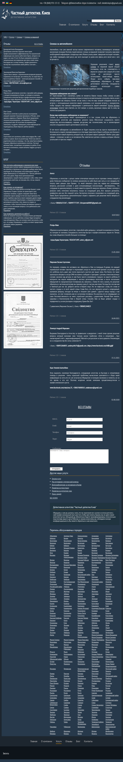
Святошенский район (112, 698)
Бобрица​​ (66, 548)
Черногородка (110, 727)
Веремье (66, 563)
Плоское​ (108, 676)
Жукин (108, 594)
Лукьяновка (109, 633)
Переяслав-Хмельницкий (96, 667)
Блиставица (109, 546)
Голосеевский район (84, 577)
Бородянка (109, 550)
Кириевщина (68, 611)
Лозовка (66, 633)
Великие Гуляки (82, 560)
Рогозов (108, 688)
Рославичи (67, 693)
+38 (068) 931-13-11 (51, 3)
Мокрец (80, 650)
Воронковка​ (109, 567)
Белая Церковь (82, 543)
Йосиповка (81, 604)
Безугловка (53, 543)
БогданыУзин (96, 548)
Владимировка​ (96, 565)
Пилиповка (95, 674)
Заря (93, 599)
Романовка (95, 691)
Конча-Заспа (82, 616)
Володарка (109, 565)
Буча (51, 555)
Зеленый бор (82, 601)
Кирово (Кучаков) (83, 611)
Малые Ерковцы (111, 642)
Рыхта (79, 695)
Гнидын (108, 575)
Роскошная (53, 693)
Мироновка (81, 647)
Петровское (67, 671)
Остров (52, 664)
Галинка (52, 572)
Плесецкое (95, 676)
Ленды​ (108, 625)
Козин (107, 613)
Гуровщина (109, 582)
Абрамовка (53, 538)
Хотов (79, 722)
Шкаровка (67, 734)
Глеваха (108, 572)
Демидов (108, 584)
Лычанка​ (53, 635)
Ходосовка (67, 722)
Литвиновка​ (95, 630)
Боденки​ (52, 550)
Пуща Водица (54, 686)
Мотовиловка (110, 650)
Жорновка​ (95, 594)
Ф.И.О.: (55, 419)
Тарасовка (81, 712)
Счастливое (53, 712)
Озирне (80, 662)
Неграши (94, 654)
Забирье (66, 596)
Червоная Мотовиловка (82, 725)
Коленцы (53, 616)
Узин (79, 717)
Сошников (67, 705)
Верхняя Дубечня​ (83, 563)
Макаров (66, 637)
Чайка (66, 724)
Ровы (93, 688)
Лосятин (80, 633)
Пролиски (67, 683)
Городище (95, 579)
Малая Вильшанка (111, 637)
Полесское (67, 681)
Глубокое (52, 575)
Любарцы (67, 635)
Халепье (108, 720)
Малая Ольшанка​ (97, 640)
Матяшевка (95, 645)
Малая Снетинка (111, 640)
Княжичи (108, 611)
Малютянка (53, 645)
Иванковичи (54, 604)
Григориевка (81, 582)
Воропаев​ (67, 570)
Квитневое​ (81, 608)
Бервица (108, 543)
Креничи (52, 623)
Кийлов (52, 611)
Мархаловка (82, 645)
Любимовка (95, 635)
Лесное (80, 628)
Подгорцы (81, 679)
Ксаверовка (109, 623)
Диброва (66, 589)
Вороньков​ (53, 570)
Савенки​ (94, 695)
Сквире (52, 703)
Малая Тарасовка (83, 642)
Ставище (80, 705)
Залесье (80, 599)
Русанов (108, 693)
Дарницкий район (97, 584)
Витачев (52, 565)
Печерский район (111, 671)
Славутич (80, 703)
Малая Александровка (82, 638)
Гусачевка (53, 584)
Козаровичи (81, 613)
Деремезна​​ (95, 587)
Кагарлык (95, 604)
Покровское (53, 681)
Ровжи (80, 688)
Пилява (52, 676)
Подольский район (111, 679)
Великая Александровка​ (68, 559)
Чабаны (52, 724)
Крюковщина (96, 623)
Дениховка (53, 587)
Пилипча (108, 674)
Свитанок (80, 698)
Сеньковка (81, 700)
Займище (67, 599)
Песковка (53, 671)
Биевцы (94, 546)
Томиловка (109, 715)
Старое (80, 708)
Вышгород (81, 570)
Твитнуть (6, 756)
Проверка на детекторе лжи (62, 493)
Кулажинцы (53, 625)
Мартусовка (67, 645)
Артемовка (109, 538)
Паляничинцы (68, 664)
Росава (108, 691)
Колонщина (67, 616)
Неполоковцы (68, 657)
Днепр (94, 589)
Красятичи (95, 621)
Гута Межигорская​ (83, 584)
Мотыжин (81, 652)
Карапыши (109, 606)
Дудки (93, 592)
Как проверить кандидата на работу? (17, 213)
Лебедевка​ (81, 625)
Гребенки (66, 582)
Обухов (66, 662)
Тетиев (80, 715)
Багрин (66, 541)
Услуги (85, 24)
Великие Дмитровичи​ (98, 560)
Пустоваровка (96, 683)
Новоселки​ (81, 659)
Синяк (93, 700)
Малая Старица (54, 642)
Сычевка (66, 712)
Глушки (66, 575)
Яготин (80, 736)
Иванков (108, 601)
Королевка (81, 618)
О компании (74, 24)
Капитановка (82, 606)
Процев (80, 683)
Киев (107, 608)
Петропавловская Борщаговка (83, 672)
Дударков (81, 592)
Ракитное (80, 686)
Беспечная (81, 546)
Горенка (66, 579)
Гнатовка (80, 575)
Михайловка (54, 650)
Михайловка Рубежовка (68, 651)
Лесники (66, 628)
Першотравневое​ (111, 669)
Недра (108, 654)
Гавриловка (95, 570)
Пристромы (53, 683)
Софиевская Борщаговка (54, 706)
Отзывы (93, 24)
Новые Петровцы (111, 659)
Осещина (108, 662)
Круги (65, 623)
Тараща (108, 712)
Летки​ (107, 628)
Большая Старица (69, 550)
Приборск (109, 681)
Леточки (52, 630)
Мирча (108, 647)
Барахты (80, 541)
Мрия (107, 652)
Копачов (108, 616)
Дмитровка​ (81, 589)
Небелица (81, 654)
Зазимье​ (52, 599)
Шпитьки (80, 734)
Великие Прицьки (111, 560)
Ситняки (108, 700)
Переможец (81, 666)
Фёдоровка (67, 720)
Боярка (80, 553)
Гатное (66, 572)
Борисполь (81, 550)
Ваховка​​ (52, 558)
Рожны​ (66, 691)
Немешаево (53, 657)
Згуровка (66, 601)
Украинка (95, 717)
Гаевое (108, 570)
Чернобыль (95, 727)
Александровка (82, 538)
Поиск (89, 20)
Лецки (66, 630)
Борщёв (66, 553)
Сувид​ (79, 710)
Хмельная (53, 722)
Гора (93, 577)
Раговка (66, 686)
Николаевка (109, 657)
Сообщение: (56, 448)
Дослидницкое (68, 592)
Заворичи (109, 596)
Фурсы (94, 720)
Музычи (52, 654)
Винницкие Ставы (97, 563)
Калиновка (109, 604)
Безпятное (109, 541)
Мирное (66, 647)
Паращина (81, 664)
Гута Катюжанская (69, 584)
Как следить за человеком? (13, 187)
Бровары (94, 553)
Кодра (52, 613)
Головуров (67, 577)
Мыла (65, 654)
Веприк (52, 563)
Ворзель (94, 567)
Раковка (94, 686)
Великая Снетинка (97, 558)
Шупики (94, 734)
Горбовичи (109, 577)
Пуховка (108, 683)
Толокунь (94, 715)
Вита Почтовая (110, 563)
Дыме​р (108, 592)
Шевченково (96, 729)
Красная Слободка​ (55, 621)
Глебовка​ (94, 572)
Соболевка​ (95, 703)
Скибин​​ (66, 703)
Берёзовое (67, 546)
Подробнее (7, 67)
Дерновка (109, 587)
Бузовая (108, 553)
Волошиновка (54, 567)
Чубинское (67, 729)
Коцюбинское (96, 618)
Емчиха (52, 594)
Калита (52, 606)
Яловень (94, 736)
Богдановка (81, 548)
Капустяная (95, 606)
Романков (81, 691)
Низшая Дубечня (97, 657)
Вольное (80, 567)
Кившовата (95, 608)
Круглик (80, 623)
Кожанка (66, 613)
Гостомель (109, 579)
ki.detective (91, 3)
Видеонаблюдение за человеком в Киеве (66, 487)
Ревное (52, 688)
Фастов (52, 720)
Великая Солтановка (112, 558)
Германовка (81, 572)
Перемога (67, 666)
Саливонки (109, 695)
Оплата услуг (56, 481)
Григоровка (95, 582)
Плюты (52, 679)
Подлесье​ (95, 679)
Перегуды (53, 666)
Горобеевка (81, 579)
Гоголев (52, 577)
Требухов (53, 717)
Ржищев (66, 688)
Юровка (66, 736)
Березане (53, 546)
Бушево (66, 555)
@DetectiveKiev (75, 3)
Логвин (52, 633)
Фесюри (80, 720)
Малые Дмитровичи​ (98, 642)
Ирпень (66, 604)
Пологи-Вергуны (97, 681)
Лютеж (52, 637)
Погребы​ (66, 679)
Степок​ (52, 710)
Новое (66, 659)
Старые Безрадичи (97, 708)
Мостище (94, 650)
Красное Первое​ (83, 621)
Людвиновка (109, 635)
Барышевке (95, 541)
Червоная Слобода (98, 724)
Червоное (109, 724)
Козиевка (95, 613)
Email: (54, 425)
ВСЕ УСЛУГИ (54, 501)
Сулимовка (95, 710)
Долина (52, 592)
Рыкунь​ (52, 695)
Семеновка (53, 700)
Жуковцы (53, 596)
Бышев (80, 555)
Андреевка (95, 538)
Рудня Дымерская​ (97, 693)
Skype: (54, 439)
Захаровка (53, 601)
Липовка (80, 630)
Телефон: (55, 432)
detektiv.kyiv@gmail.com (112, 3)
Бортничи (53, 553)
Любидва (80, 635)
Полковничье (82, 681)
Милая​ (52, 647)
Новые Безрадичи (97, 659)
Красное (66, 621)
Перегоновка (110, 664)
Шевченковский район (111, 730)
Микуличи (109, 645)
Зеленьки (95, 601)
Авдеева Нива (68, 538)
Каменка (66, 606)
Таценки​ (52, 715)
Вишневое (81, 565)
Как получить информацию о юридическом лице (21, 165)
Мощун (94, 652)
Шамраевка (81, 729)
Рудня (79, 693)
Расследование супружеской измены (65, 484)
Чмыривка (53, 729)
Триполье (67, 717)
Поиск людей (56, 496)
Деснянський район (56, 589)
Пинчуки (66, 676)
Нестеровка (81, 657)
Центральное (110, 722)
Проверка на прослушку (60, 490)
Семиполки (67, 700)
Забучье (80, 596)
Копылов (53, 618)
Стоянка (66, 710)
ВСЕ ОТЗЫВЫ (84, 407)
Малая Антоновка (97, 637)
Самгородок (53, 698)
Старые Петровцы (111, 708)
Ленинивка (53, 628)
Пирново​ (80, 676)
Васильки (95, 555)
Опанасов (95, 662)
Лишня (108, 630)
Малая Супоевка (69, 642)
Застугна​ (108, 599)
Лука (93, 633)
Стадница (108, 705)
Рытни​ (66, 695)
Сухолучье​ (109, 710)
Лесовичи (95, 628)
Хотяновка (95, 722)
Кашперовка (68, 608)
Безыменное (68, 543)
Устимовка (109, 717)
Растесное (109, 686)
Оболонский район (56, 662)
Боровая (94, 550)
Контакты (110, 24)
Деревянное (81, 587)
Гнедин (94, 575)
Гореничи (53, 579)
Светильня (67, 698)
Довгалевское (110, 589)
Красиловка (109, 618)
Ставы (93, 705)
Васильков (109, 555)
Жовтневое (81, 594)
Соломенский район (112, 703)
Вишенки (66, 565)
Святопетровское (97, 698)
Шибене (52, 734)
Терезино (67, 715)
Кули (65, 625)
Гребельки (53, 582)
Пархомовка (95, 664)
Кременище (109, 621)
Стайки (66, 708)
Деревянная (67, 587)
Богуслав (108, 548)
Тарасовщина (96, 712)
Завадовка (95, 596)
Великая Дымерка (83, 558)
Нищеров (53, 659)
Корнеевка (67, 618)
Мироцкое (95, 647)
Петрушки (95, 671)
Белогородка (96, 543)
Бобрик (52, 548)
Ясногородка (109, 736)
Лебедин (94, 625)
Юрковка (53, 736)
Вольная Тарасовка (70, 567)
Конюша (94, 616)
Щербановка (110, 734)
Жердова (67, 594)
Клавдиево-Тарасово (98, 611)
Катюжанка (53, 608)
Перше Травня (110, 666)
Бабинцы (53, 541)
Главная (62, 24)
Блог (102, 24)
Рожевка (52, 691)
